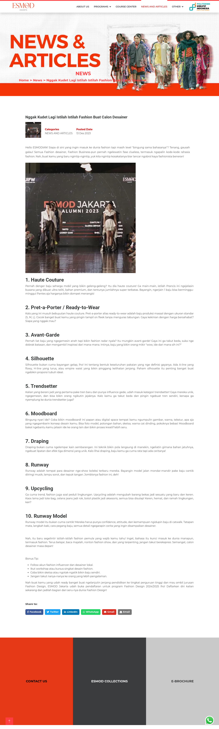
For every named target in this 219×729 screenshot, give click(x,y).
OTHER (176, 6)
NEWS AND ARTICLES (154, 6)
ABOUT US (82, 6)
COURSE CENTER (126, 6)
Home (24, 80)
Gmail (117, 612)
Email (134, 612)
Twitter (55, 612)
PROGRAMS (101, 6)
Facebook (35, 612)
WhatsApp (97, 612)
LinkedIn (75, 612)
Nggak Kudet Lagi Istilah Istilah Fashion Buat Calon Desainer (96, 80)
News (37, 80)
